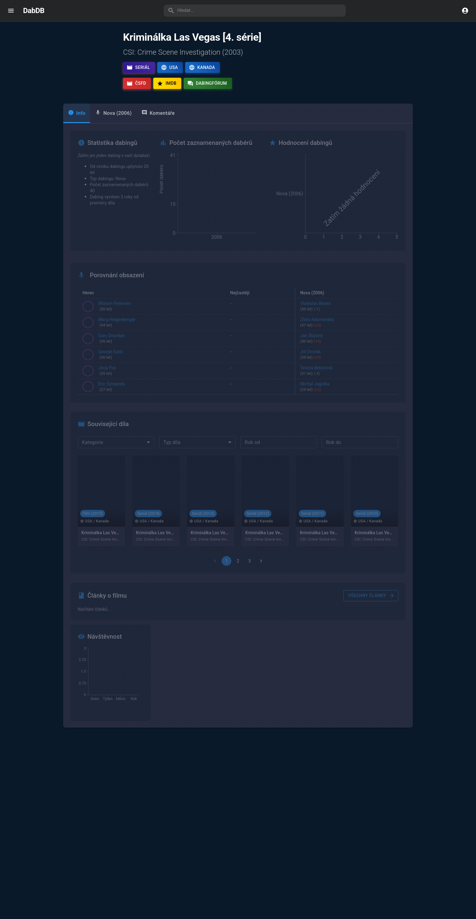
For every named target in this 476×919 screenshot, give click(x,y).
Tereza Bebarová (346, 383)
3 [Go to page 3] (249, 573)
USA (169, 67)
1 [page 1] (226, 573)
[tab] (113, 125)
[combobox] (116, 455)
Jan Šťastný (346, 351)
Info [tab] (76, 125)
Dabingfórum (207, 83)
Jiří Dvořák (346, 367)
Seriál (138, 67)
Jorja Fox (107, 383)
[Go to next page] (261, 573)
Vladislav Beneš (346, 319)
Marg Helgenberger (116, 335)
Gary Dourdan (111, 351)
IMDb (166, 83)
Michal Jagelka (346, 399)
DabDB (33, 10)
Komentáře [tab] (158, 125)
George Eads (110, 367)
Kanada (202, 67)
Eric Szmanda (111, 399)
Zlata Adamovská (346, 335)
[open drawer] (11, 10)
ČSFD (136, 83)
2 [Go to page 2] (238, 573)
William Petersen (114, 319)
